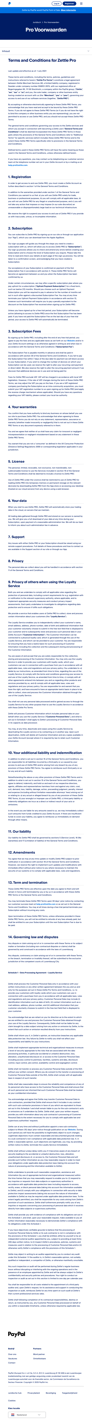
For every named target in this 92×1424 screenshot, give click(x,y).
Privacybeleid (34, 1393)
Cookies (12, 1400)
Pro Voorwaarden (51, 22)
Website (71, 340)
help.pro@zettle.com (17, 165)
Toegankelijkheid (69, 1393)
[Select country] (27, 1415)
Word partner (39, 1354)
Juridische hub (14, 1393)
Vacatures (12, 1358)
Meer (63, 10)
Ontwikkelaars (39, 1358)
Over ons (12, 1354)
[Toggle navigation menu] (81, 3)
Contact (11, 1363)
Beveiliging (51, 1393)
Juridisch (37, 22)
